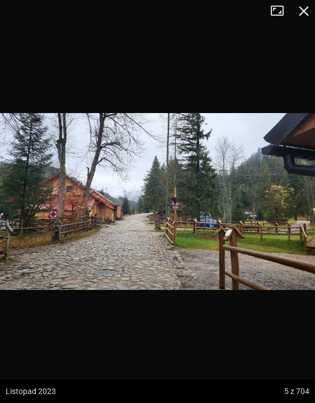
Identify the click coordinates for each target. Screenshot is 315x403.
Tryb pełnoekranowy (281, 11)
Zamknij (304, 11)
